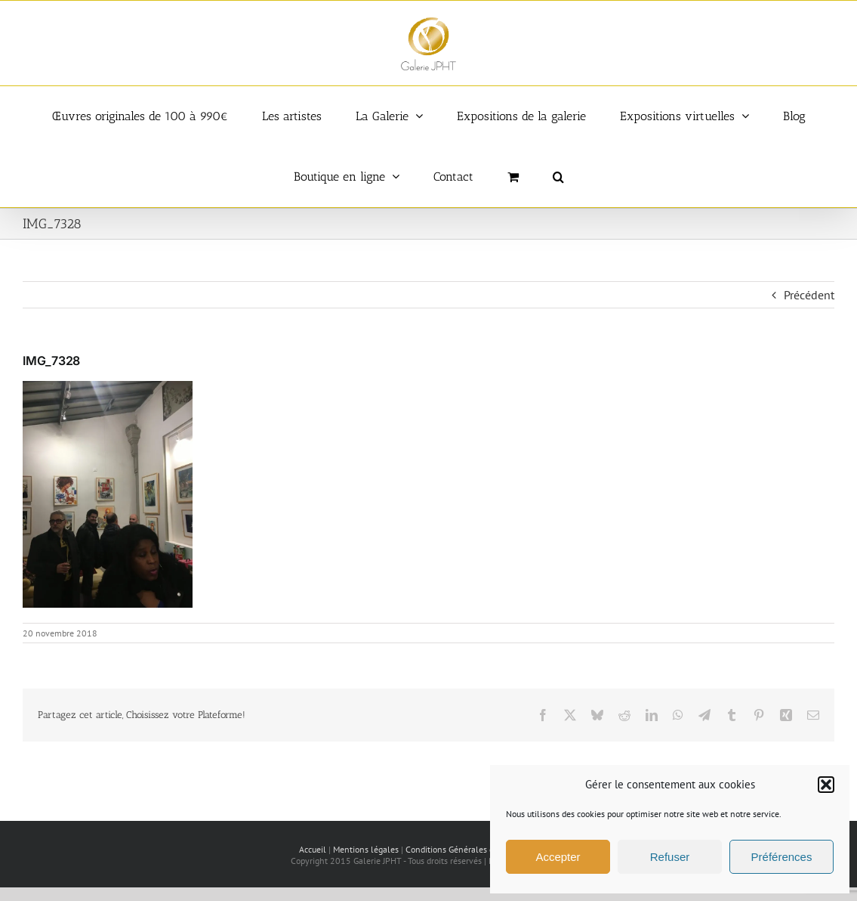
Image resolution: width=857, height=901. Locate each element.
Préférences (781, 856)
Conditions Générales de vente (464, 849)
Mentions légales (366, 849)
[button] (826, 784)
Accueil (312, 849)
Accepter (557, 856)
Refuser (670, 856)
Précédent (809, 294)
